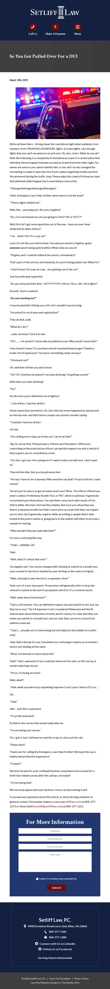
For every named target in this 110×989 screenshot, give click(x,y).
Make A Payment (55, 33)
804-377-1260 (57, 931)
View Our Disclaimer (60, 978)
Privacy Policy (81, 978)
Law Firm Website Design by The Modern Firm (55, 982)
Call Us (32, 33)
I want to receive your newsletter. (58, 878)
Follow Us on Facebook (57, 949)
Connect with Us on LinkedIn (57, 943)
